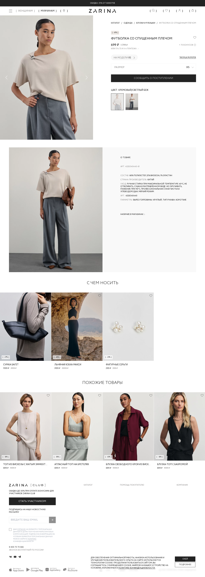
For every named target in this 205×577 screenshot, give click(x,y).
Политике (31, 539)
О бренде (181, 490)
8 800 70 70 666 (16, 547)
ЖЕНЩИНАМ (25, 11)
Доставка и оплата (130, 490)
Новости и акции (186, 509)
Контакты (182, 502)
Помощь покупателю (132, 485)
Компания (182, 485)
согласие (21, 529)
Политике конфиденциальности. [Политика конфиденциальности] (136, 568)
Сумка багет (11, 364)
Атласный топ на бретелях (71, 464)
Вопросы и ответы (130, 502)
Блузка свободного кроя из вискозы (130, 464)
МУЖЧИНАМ (47, 11)
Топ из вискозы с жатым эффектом (26, 464)
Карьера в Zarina (185, 496)
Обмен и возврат (129, 496)
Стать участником (32, 501)
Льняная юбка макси (67, 364)
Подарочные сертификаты (134, 515)
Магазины (182, 515)
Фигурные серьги (117, 364)
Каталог (88, 485)
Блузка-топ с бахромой (172, 464)
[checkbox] (10, 529)
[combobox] (153, 67)
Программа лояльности (133, 509)
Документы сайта (130, 522)
